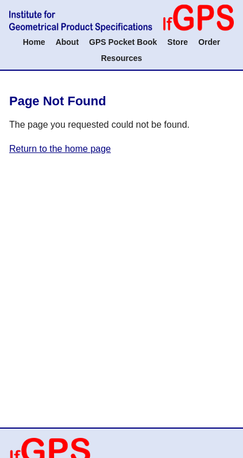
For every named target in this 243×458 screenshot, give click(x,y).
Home (34, 42)
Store (177, 42)
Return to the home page (60, 149)
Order (209, 42)
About (67, 42)
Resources (121, 58)
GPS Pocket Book (123, 42)
